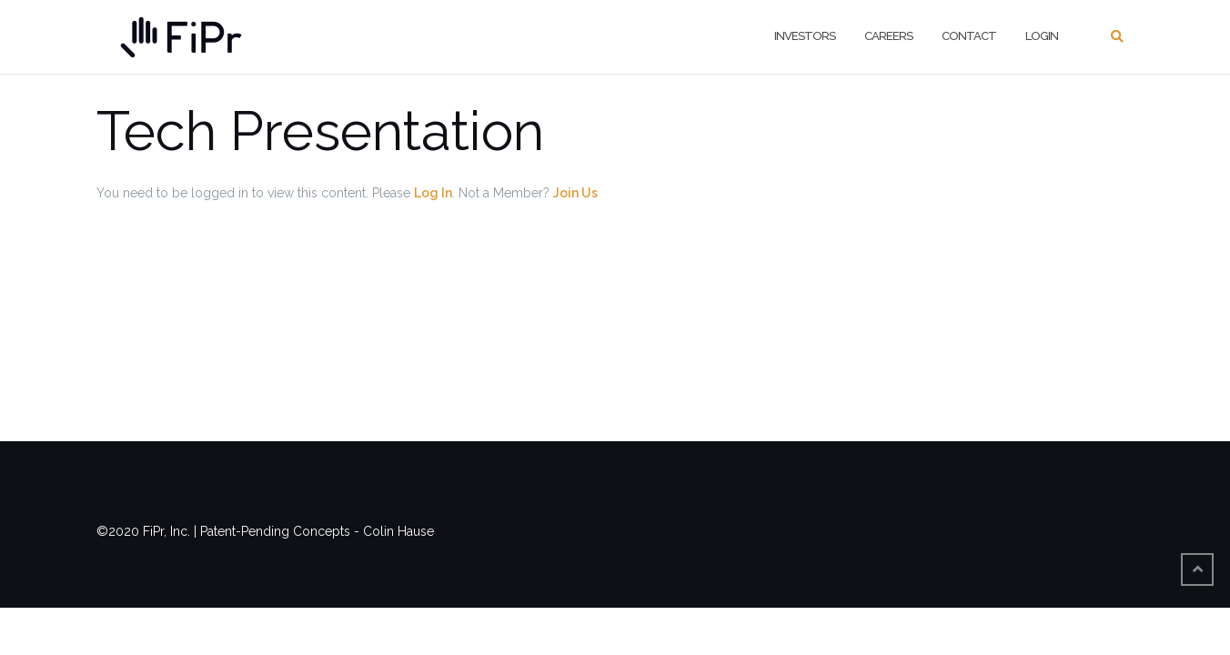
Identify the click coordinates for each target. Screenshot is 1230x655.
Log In (433, 193)
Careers (888, 36)
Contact (969, 36)
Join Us (575, 193)
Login (1041, 36)
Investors (804, 36)
